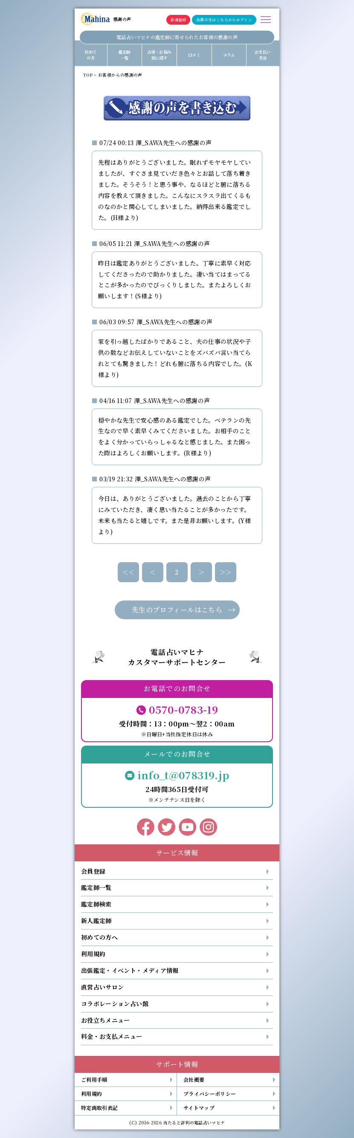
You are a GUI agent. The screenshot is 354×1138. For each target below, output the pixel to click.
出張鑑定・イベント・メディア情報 (130, 970)
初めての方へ (99, 937)
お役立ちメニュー (105, 1020)
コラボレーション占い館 (114, 1003)
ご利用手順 (94, 1079)
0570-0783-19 (183, 709)
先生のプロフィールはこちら (177, 610)
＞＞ (226, 572)
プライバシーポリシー (209, 1093)
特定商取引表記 (99, 1107)
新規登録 (178, 20)
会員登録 (93, 871)
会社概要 (193, 1079)
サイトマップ (199, 1107)
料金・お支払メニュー (111, 1036)
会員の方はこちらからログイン (224, 20)
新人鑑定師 (96, 920)
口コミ (194, 55)
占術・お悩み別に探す (159, 55)
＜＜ (128, 572)
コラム (229, 55)
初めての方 (90, 55)
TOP (88, 75)
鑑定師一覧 (125, 55)
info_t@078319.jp (183, 774)
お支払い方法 (263, 55)
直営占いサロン (102, 987)
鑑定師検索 (96, 904)
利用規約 (93, 953)
